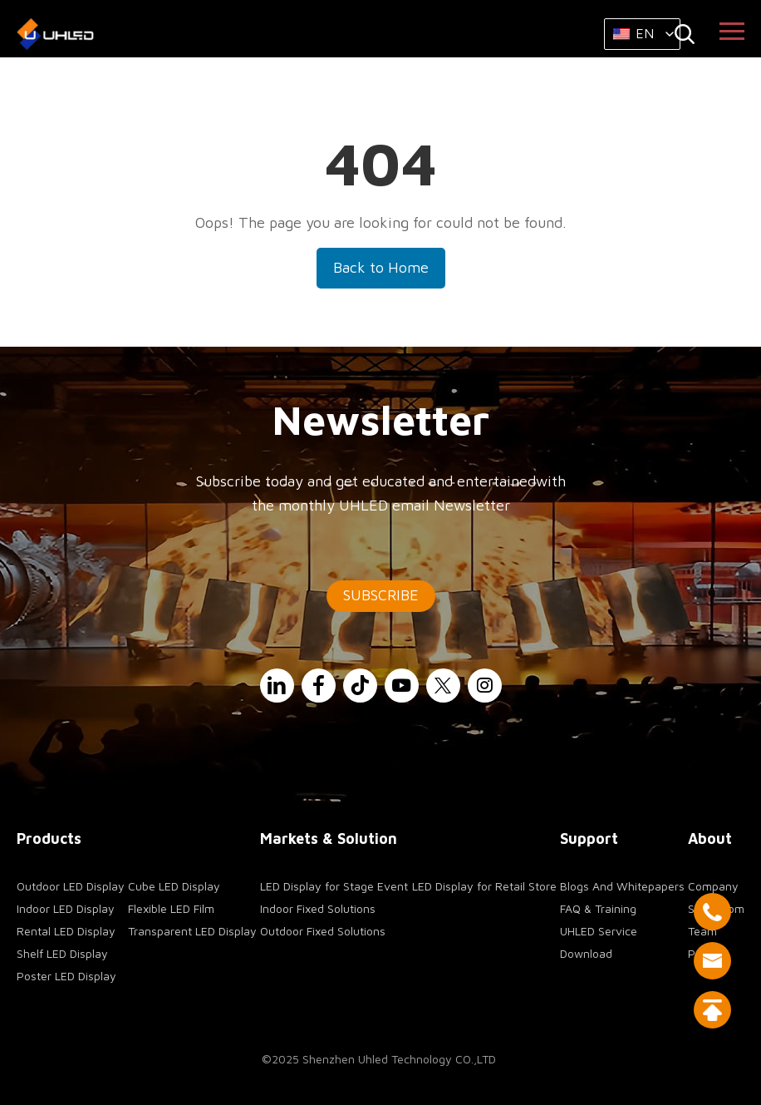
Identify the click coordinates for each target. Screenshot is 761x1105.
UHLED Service (598, 931)
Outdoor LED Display (71, 886)
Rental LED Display (66, 931)
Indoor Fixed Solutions (318, 908)
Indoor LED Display (66, 908)
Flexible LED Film (171, 908)
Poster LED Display (66, 976)
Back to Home (381, 267)
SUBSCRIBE (381, 595)
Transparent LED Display (192, 931)
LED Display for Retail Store (484, 886)
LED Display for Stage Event (334, 886)
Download (586, 953)
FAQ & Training (598, 908)
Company (713, 886)
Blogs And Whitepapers (622, 886)
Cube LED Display (174, 886)
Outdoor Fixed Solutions (322, 931)
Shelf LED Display (62, 953)
